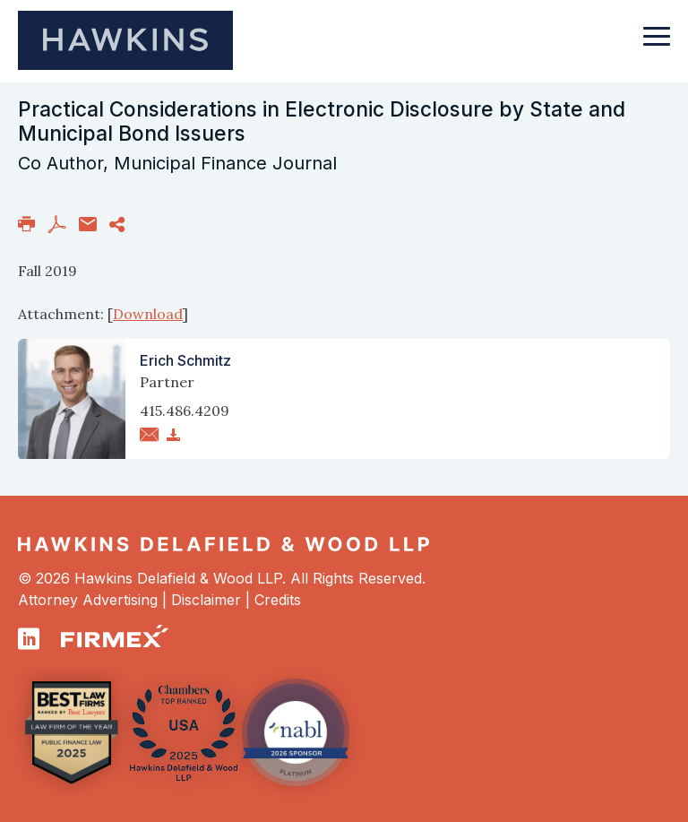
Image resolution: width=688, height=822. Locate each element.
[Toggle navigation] (656, 45)
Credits (277, 600)
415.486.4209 (184, 411)
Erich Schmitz (185, 360)
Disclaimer (206, 600)
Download (148, 314)
